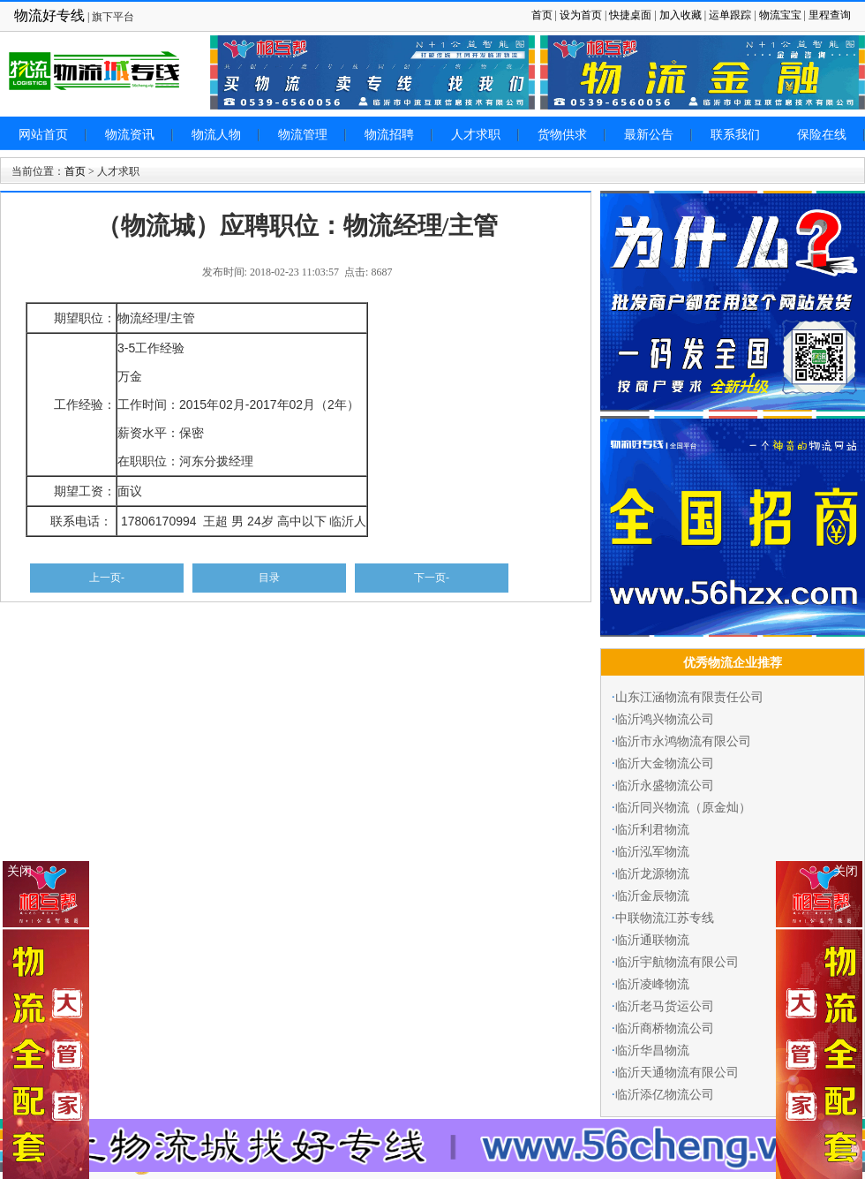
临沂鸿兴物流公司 (664, 719)
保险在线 (821, 134)
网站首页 (43, 134)
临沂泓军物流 (652, 851)
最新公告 (648, 134)
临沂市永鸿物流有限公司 (683, 741)
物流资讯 (129, 134)
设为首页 (581, 15)
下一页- (431, 577)
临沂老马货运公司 (664, 1006)
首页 (542, 15)
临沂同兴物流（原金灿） (683, 807)
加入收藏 (680, 15)
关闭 (845, 871)
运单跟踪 (730, 15)
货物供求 (562, 134)
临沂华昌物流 (652, 1050)
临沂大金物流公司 (664, 763)
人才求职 (475, 134)
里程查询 (830, 15)
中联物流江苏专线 (664, 918)
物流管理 (302, 134)
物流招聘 (389, 134)
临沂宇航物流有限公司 (677, 962)
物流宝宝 (780, 15)
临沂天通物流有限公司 (677, 1072)
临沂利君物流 (652, 829)
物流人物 (216, 134)
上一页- (106, 577)
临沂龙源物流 (652, 873)
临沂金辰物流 (652, 896)
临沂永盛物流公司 (664, 785)
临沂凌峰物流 (652, 984)
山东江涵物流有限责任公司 (689, 697)
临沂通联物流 (652, 940)
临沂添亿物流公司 (664, 1094)
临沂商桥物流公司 (664, 1028)
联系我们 (735, 134)
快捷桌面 (630, 15)
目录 (269, 577)
